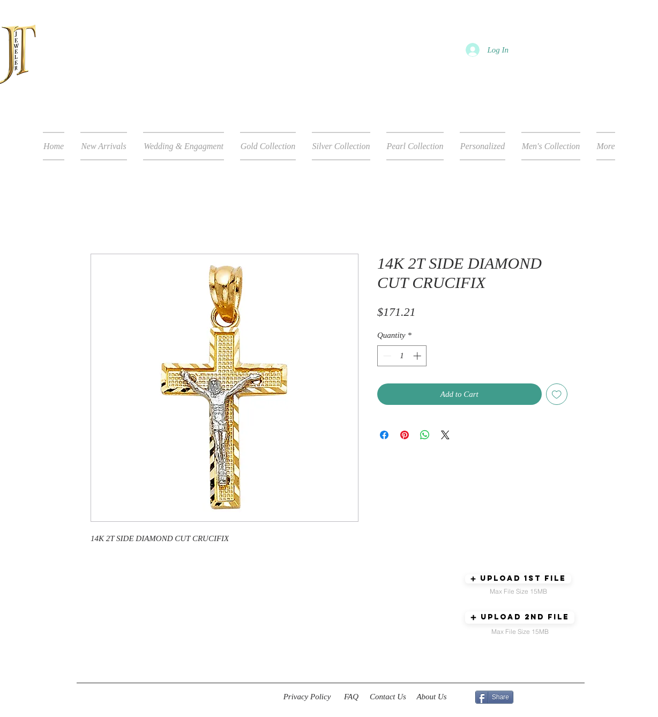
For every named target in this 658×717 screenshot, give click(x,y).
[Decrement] (386, 356)
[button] (518, 578)
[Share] (494, 697)
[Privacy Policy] (307, 697)
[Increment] (418, 356)
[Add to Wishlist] (557, 394)
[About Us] (431, 697)
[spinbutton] (402, 356)
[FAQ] (351, 697)
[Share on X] (445, 434)
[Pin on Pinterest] (404, 434)
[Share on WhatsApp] (424, 434)
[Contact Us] (388, 697)
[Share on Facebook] (384, 434)
